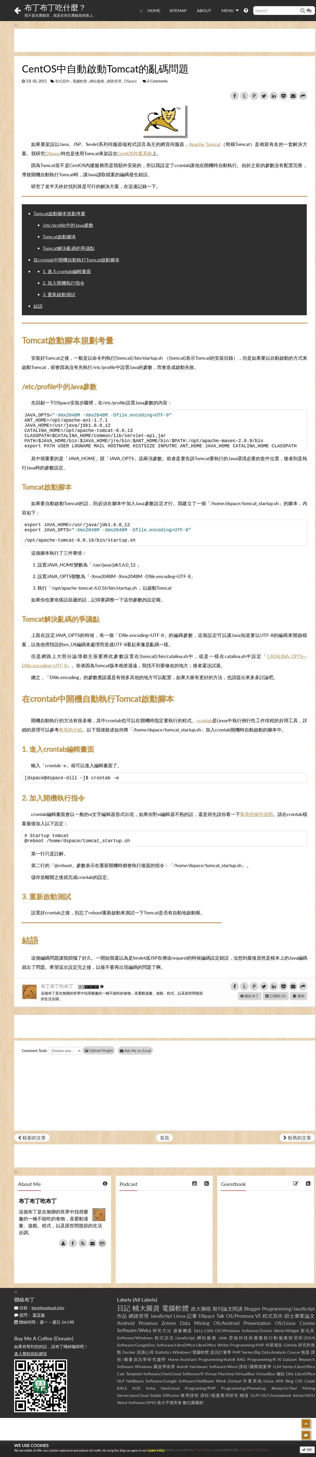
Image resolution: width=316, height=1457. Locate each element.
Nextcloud (170, 1388)
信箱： (39, 1307)
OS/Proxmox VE (243, 1316)
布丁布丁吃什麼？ (55, 7)
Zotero (168, 1323)
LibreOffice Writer (212, 1344)
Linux (179, 1316)
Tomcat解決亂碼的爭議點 (69, 248)
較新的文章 (32, 1137)
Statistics (163, 1352)
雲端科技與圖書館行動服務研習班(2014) (272, 1337)
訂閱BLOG (275, 996)
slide (223, 1337)
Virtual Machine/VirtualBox (229, 1373)
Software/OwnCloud (162, 1373)
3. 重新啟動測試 (59, 294)
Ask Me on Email (137, 1050)
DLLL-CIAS (203, 1330)
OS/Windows (227, 1330)
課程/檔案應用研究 (219, 1395)
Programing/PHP (200, 1388)
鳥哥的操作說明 (256, 814)
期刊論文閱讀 (227, 1309)
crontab (204, 720)
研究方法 (162, 1330)
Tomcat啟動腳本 (59, 236)
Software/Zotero (257, 1330)
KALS (122, 1388)
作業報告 (274, 1344)
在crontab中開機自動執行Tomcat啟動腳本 (76, 260)
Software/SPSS (142, 1402)
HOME (154, 10)
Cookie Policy (156, 1450)
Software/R (193, 1373)
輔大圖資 (146, 1308)
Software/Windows (135, 1337)
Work (221, 1380)
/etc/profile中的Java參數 (68, 225)
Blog (289, 1380)
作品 (122, 1316)
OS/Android (226, 1323)
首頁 (164, 1137)
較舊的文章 (297, 1137)
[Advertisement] (164, 40)
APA (280, 1380)
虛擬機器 (182, 1330)
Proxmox (148, 1323)
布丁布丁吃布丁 (58, 986)
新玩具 (308, 1330)
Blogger (252, 1309)
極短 (280, 1373)
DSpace (130, 81)
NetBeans (135, 1380)
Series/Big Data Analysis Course (271, 1352)
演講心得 (145, 1352)
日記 (124, 1308)
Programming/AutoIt (217, 1359)
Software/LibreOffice (176, 1344)
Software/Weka (134, 1330)
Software (125, 1366)
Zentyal (234, 1380)
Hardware (198, 1366)
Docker (129, 1352)
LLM (277, 1366)
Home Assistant (182, 1359)
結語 (38, 306)
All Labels (145, 1299)
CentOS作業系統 (135, 153)
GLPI (254, 1395)
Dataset (290, 1359)
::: (141, 10)
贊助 (299, 996)
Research (307, 1359)
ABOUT (204, 10)
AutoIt (182, 1366)
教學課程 (190, 1395)
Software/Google (161, 1380)
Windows (143, 1366)
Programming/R (261, 1359)
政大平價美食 (169, 1402)
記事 (192, 1316)
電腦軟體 (80, 81)
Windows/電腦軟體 (191, 1352)
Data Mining (194, 1323)
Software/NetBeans (196, 1380)
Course (307, 1323)
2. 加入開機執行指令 (64, 283)
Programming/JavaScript (288, 1309)
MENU (230, 10)
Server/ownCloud (133, 1395)
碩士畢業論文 (299, 1316)
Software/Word (223, 1366)
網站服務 (97, 81)
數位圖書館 (193, 1402)
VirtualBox (265, 1373)
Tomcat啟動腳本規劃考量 (59, 213)
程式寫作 (62, 81)
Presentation (257, 1323)
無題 (305, 1352)
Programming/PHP (247, 1344)
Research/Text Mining (293, 1388)
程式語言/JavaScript (175, 1337)
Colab (309, 1380)
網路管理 (114, 81)
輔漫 (244, 1395)
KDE (136, 1388)
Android (126, 1323)
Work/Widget (286, 1330)
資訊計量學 (220, 1352)
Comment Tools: (35, 1050)
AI (279, 1359)
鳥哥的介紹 (70, 729)
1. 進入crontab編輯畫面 (67, 271)
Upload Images (99, 1050)
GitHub (290, 1344)
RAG (241, 1359)
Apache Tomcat (205, 144)
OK (307, 1450)
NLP (121, 1380)
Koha (150, 1388)
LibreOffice (305, 1373)
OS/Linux (285, 1323)
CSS (299, 1380)
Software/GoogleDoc (136, 1344)
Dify (290, 1373)
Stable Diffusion (164, 1395)
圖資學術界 (164, 1366)
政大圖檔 (201, 1309)
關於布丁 (249, 996)
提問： (29, 1314)
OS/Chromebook (275, 1395)
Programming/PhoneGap (243, 1388)
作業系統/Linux (258, 1380)
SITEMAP (178, 10)
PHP (236, 1352)
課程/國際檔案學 (255, 1366)
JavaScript (161, 1316)
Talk (220, 1316)
